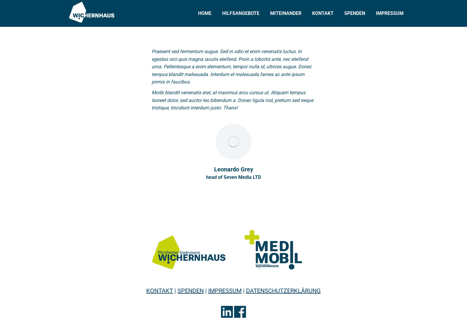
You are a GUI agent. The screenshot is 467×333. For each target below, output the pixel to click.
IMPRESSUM (225, 290)
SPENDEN (191, 290)
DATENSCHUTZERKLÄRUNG (283, 290)
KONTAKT (159, 290)
